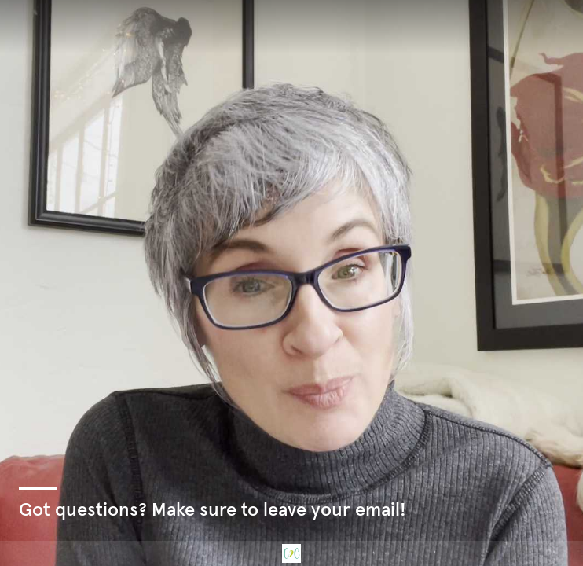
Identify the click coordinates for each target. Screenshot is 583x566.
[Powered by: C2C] (291, 553)
